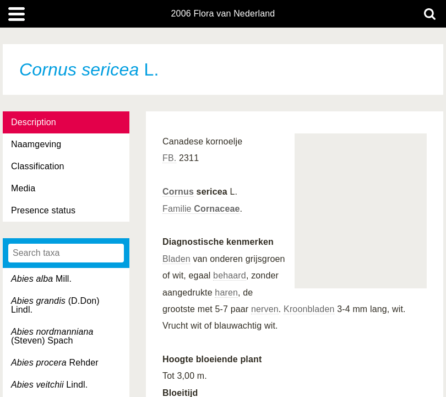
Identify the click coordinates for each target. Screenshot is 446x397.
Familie (201, 208)
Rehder (55, 362)
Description (33, 122)
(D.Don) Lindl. (55, 305)
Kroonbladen (309, 309)
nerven (265, 309)
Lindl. (49, 384)
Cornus (178, 191)
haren (226, 292)
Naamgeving (36, 144)
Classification (37, 166)
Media (23, 188)
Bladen (176, 259)
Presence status (43, 210)
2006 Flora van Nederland (223, 13)
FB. (169, 158)
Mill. (41, 278)
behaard (229, 275)
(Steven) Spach (52, 336)
